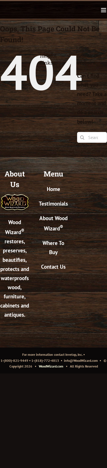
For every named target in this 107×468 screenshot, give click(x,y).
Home (53, 189)
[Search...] (92, 137)
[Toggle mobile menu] (104, 10)
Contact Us (53, 266)
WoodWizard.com (51, 366)
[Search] (82, 137)
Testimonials (53, 203)
